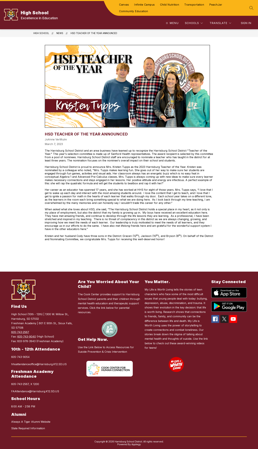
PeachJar (215, 4)
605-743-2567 (20, 332)
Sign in (246, 23)
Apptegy (136, 444)
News (59, 33)
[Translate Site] (220, 23)
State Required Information (28, 428)
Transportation (194, 4)
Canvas (124, 4)
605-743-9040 (26, 336)
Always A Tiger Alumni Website (30, 421)
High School (41, 33)
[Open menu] (172, 23)
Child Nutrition (169, 4)
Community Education (133, 11)
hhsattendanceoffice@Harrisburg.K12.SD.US (39, 364)
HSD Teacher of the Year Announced (94, 33)
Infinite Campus (144, 4)
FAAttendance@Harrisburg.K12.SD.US (35, 391)
